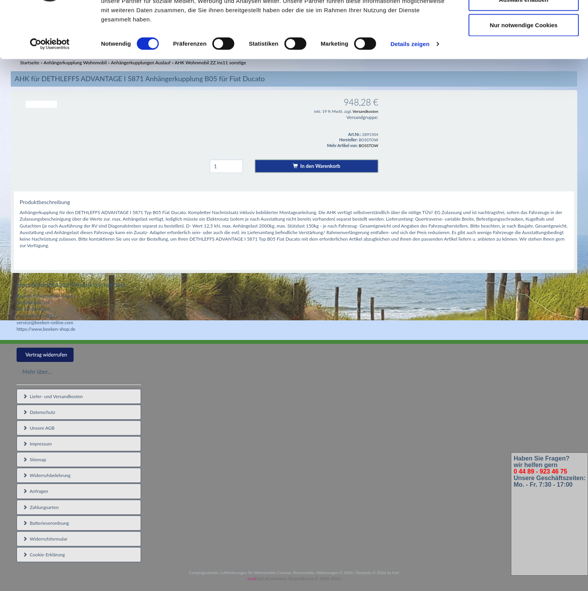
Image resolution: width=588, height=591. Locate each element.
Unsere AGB (39, 428)
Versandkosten (365, 111)
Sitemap (34, 459)
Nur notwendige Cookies (524, 70)
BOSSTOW (368, 145)
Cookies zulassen (523, 20)
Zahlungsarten (41, 507)
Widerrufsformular (45, 539)
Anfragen (35, 491)
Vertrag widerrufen (46, 355)
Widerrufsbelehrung (47, 475)
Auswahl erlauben (523, 45)
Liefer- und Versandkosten (53, 396)
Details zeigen (409, 90)
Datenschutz (39, 412)
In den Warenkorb (316, 166)
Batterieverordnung (46, 523)
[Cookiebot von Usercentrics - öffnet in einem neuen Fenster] (50, 90)
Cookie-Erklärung (44, 555)
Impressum (37, 444)
